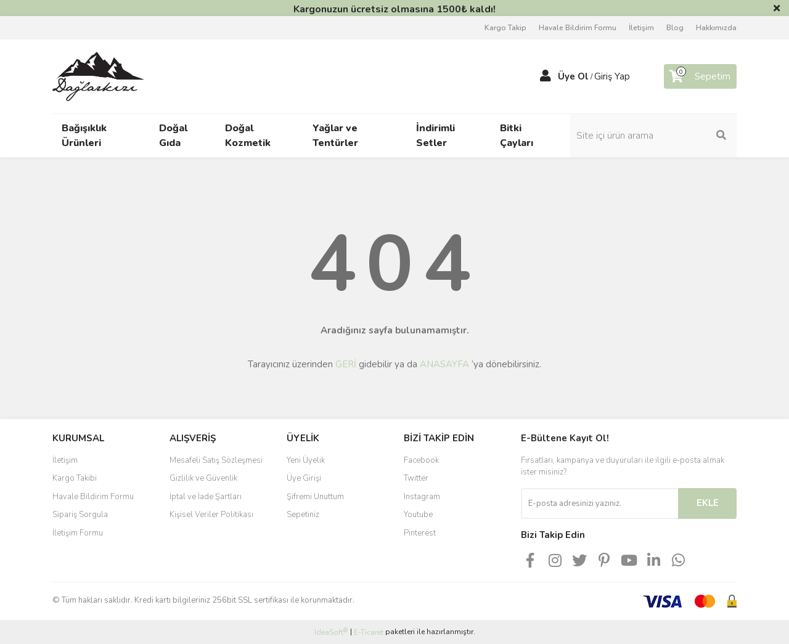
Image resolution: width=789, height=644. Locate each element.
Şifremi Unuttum (315, 496)
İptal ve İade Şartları (206, 496)
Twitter (416, 478)
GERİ (345, 364)
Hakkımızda (716, 28)
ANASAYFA (444, 364)
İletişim (641, 28)
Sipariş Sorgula (80, 514)
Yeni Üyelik (306, 460)
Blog (675, 28)
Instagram (422, 496)
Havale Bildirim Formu (577, 28)
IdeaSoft (331, 632)
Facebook (421, 460)
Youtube (418, 514)
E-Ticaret (368, 632)
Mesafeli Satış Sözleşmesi (216, 460)
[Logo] (98, 76)
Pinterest (420, 533)
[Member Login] (545, 76)
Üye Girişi (304, 478)
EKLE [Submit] (708, 503)
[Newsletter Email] (599, 503)
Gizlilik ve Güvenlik (203, 478)
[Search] (653, 135)
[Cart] (700, 76)
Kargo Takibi (74, 478)
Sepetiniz (303, 514)
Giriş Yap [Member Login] (612, 76)
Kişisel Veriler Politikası (211, 514)
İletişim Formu (77, 533)
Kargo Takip (505, 28)
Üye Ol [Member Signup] (573, 76)
